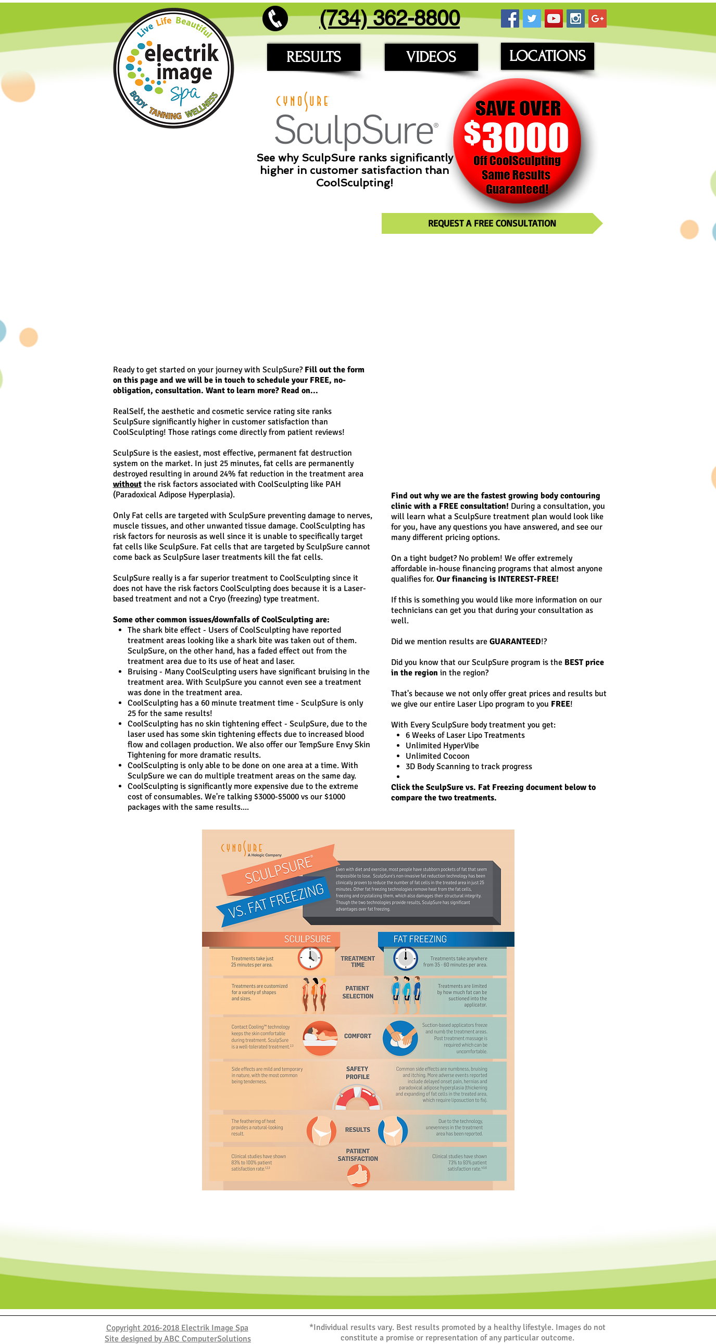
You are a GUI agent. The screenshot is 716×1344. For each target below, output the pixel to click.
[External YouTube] (242, 284)
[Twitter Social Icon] (532, 18)
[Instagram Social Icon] (576, 18)
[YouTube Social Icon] (554, 18)
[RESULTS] (313, 57)
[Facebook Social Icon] (510, 18)
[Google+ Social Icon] (597, 18)
